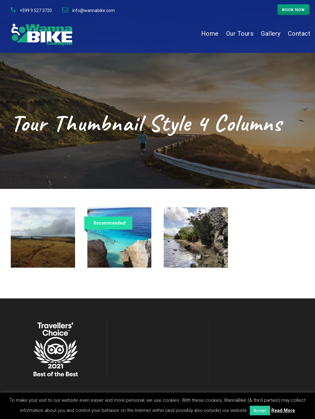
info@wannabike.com (93, 10)
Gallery (271, 33)
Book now (293, 9)
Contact (299, 33)
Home (210, 33)
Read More (283, 410)
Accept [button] (259, 410)
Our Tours (240, 33)
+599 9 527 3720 (36, 10)
